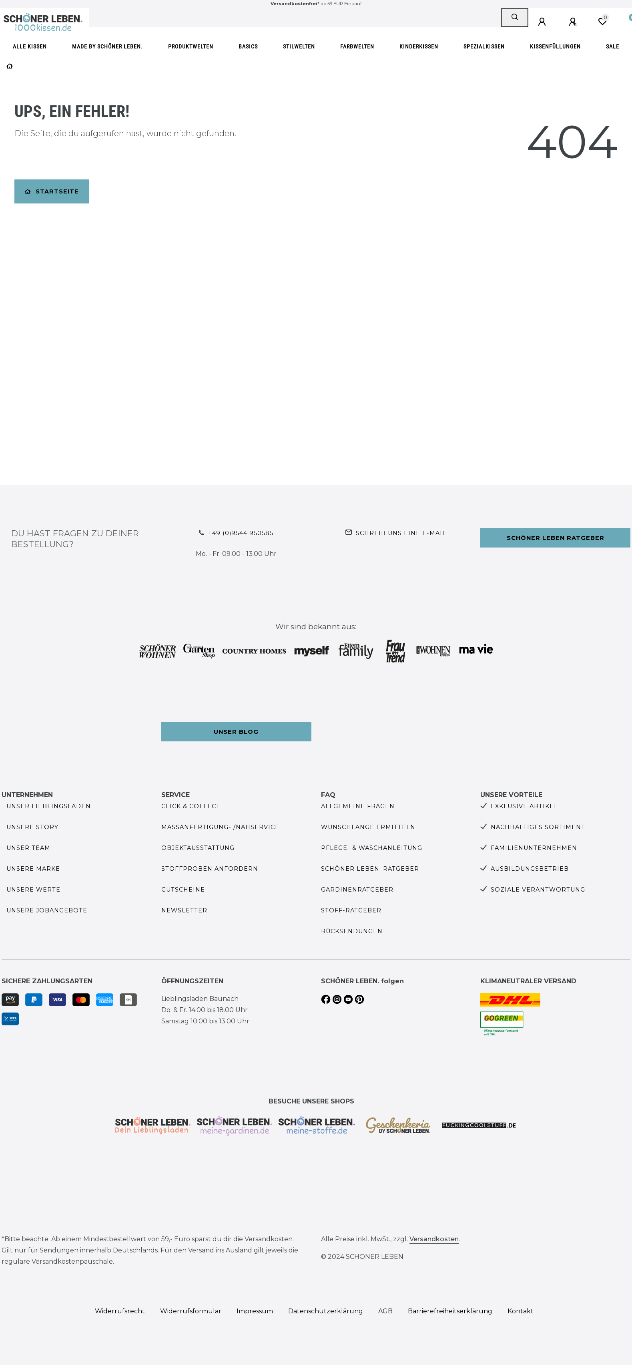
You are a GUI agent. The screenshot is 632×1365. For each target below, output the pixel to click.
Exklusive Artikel (524, 806)
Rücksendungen (352, 931)
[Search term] (295, 17)
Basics (248, 46)
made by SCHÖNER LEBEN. (107, 46)
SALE (612, 46)
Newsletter (184, 910)
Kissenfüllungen (555, 46)
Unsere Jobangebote (46, 910)
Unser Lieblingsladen (48, 806)
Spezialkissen (484, 46)
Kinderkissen (418, 46)
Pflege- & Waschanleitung (371, 848)
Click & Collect (190, 806)
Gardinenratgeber (357, 889)
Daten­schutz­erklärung (325, 1311)
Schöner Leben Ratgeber (555, 538)
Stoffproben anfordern (209, 868)
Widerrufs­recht (120, 1311)
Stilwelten (299, 46)
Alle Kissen (30, 46)
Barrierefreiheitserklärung (450, 1311)
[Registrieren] (574, 22)
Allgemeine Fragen (358, 806)
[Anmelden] (543, 22)
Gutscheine (183, 889)
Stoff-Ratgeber (351, 910)
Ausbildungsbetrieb (530, 868)
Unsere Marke (33, 868)
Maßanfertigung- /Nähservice (220, 827)
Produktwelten (190, 46)
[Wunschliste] (602, 21)
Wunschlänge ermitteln (368, 827)
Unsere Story (32, 827)
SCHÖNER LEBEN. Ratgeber (370, 868)
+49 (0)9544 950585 (240, 533)
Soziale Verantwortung (538, 889)
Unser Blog (236, 731)
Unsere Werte (33, 889)
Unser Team (28, 848)
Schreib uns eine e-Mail (401, 533)
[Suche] (514, 17)
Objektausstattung (198, 848)
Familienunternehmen (534, 848)
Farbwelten (357, 46)
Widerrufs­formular (190, 1311)
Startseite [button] (52, 191)
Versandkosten (434, 1239)
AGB (385, 1311)
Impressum (255, 1311)
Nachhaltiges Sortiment (538, 827)
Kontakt (521, 1311)
